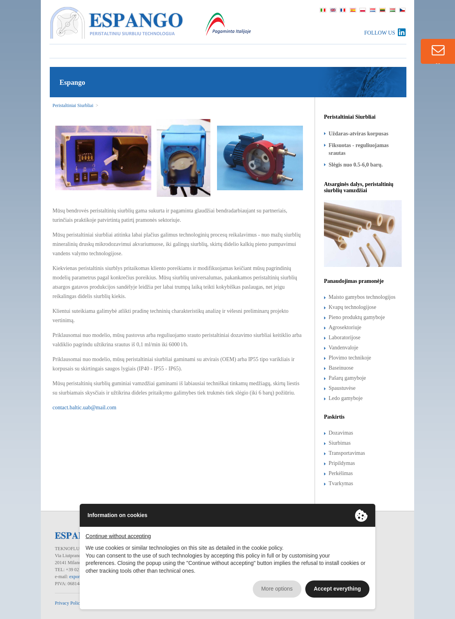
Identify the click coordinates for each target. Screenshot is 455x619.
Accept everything (337, 589)
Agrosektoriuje (345, 327)
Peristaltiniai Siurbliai (72, 105)
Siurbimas (340, 443)
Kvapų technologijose (352, 307)
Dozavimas (341, 433)
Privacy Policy (68, 603)
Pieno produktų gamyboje (357, 317)
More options (277, 589)
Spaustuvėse (342, 388)
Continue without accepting (118, 536)
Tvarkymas (341, 483)
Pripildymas (342, 463)
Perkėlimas (341, 473)
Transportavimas (347, 453)
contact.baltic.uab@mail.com (84, 407)
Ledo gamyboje (345, 398)
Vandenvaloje (343, 348)
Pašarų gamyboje (347, 378)
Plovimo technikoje (350, 358)
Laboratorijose (344, 337)
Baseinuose (341, 368)
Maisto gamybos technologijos (362, 297)
